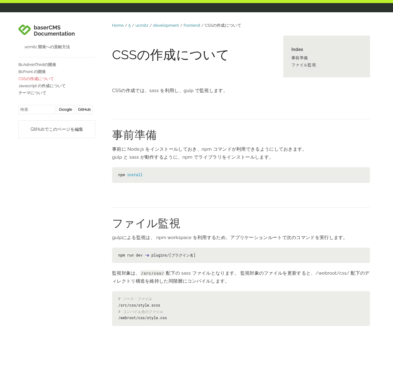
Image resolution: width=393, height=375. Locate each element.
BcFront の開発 (32, 71)
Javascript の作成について (42, 85)
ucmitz (141, 25)
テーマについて (32, 93)
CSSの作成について (36, 78)
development (166, 25)
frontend (192, 25)
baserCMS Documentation (54, 31)
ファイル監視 (303, 65)
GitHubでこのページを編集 (56, 129)
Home (118, 25)
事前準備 (299, 58)
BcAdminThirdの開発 (37, 64)
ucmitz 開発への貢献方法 (47, 46)
